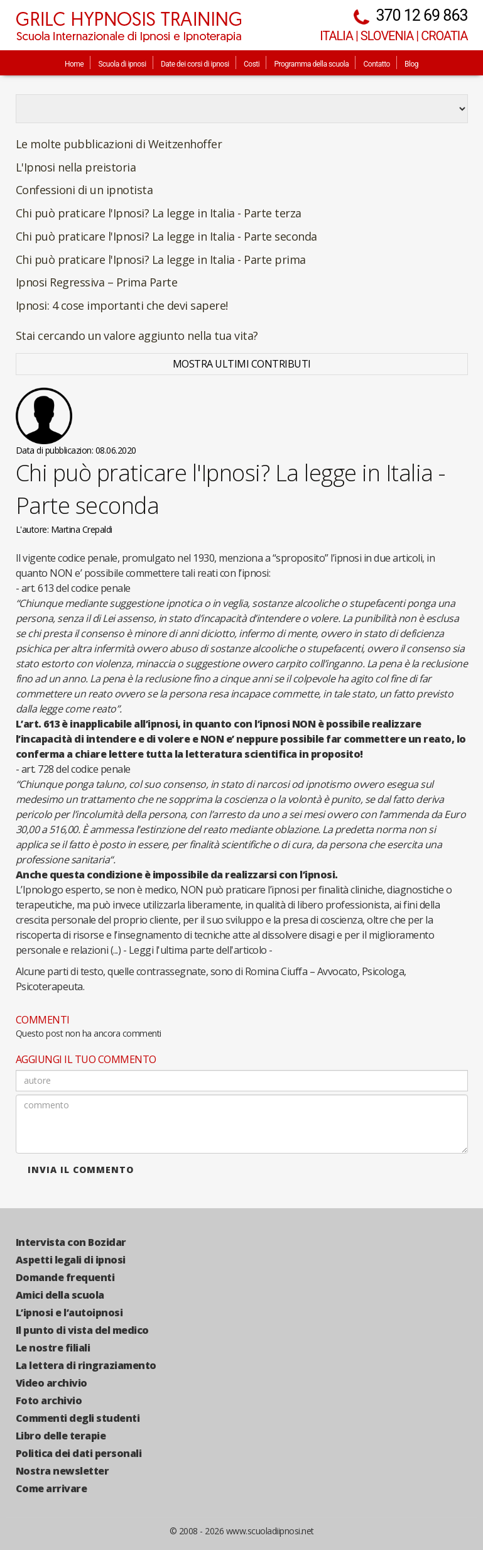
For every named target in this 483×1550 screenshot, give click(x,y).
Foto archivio (49, 1400)
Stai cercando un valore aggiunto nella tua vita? (137, 335)
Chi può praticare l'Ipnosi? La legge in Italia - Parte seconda (166, 236)
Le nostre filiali (53, 1348)
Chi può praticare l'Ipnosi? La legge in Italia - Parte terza (158, 213)
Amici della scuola (60, 1295)
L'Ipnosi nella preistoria (76, 167)
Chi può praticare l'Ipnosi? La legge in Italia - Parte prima (161, 259)
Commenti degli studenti (78, 1418)
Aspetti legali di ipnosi (71, 1260)
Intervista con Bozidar (71, 1242)
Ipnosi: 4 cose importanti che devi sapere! (122, 305)
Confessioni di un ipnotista (84, 189)
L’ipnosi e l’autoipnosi (69, 1312)
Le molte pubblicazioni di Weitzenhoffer (119, 143)
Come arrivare (51, 1488)
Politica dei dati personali (79, 1453)
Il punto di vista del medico (82, 1330)
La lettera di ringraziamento (86, 1365)
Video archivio (51, 1383)
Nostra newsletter (62, 1471)
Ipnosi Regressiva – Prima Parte (97, 282)
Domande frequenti (65, 1277)
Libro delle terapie (61, 1436)
